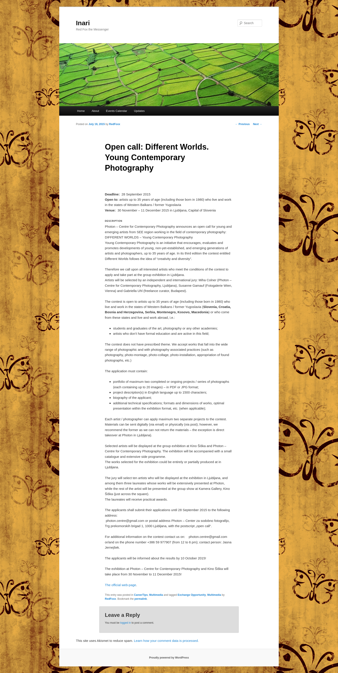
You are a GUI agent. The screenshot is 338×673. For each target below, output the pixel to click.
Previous (242, 124)
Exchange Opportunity (192, 594)
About (95, 111)
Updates (139, 111)
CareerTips (141, 594)
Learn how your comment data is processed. (166, 641)
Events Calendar (116, 111)
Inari (83, 23)
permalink (141, 598)
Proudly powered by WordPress (169, 657)
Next (257, 124)
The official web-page (120, 585)
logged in (125, 622)
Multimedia (156, 594)
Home (81, 111)
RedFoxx (114, 124)
